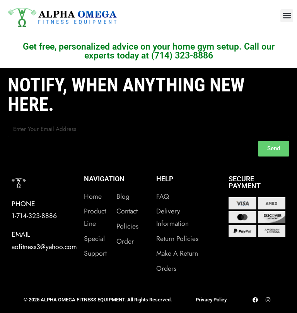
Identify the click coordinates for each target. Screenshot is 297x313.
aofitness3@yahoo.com (44, 247)
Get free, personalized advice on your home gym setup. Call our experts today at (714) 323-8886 (149, 51)
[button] (286, 15)
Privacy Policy (211, 300)
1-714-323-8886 (34, 216)
